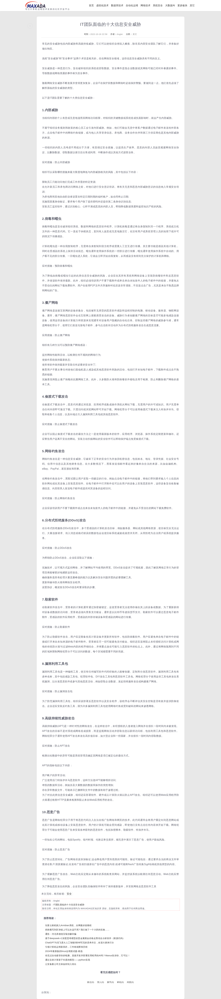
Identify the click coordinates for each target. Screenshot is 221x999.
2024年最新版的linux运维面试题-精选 (64, 951)
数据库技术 (117, 5)
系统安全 (158, 5)
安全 (69, 893)
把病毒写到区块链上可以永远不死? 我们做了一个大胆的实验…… (77, 929)
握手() (110, 982)
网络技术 (145, 5)
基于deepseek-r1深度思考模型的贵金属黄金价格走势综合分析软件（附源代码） (85, 938)
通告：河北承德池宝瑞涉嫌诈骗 (60, 934)
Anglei (120, 34)
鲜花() (120, 982)
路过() (90, 982)
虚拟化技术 (102, 5)
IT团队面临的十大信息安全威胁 (68, 904)
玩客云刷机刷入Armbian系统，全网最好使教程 (68, 925)
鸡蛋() (130, 982)
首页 (91, 5)
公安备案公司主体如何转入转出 (60, 964)
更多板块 (182, 5)
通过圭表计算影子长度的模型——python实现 (67, 960)
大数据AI (170, 5)
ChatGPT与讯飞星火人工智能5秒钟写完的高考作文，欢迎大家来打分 (79, 942)
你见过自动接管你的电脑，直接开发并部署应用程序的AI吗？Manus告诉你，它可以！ (87, 955)
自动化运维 (132, 5)
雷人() (100, 982)
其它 (192, 5)
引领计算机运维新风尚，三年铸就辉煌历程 (66, 947)
